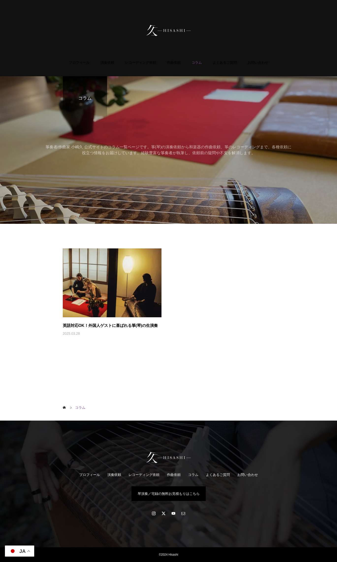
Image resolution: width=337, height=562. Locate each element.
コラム (197, 62)
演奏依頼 (107, 62)
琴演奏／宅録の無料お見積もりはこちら (169, 494)
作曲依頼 (174, 62)
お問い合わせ (258, 62)
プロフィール (79, 62)
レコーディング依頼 (140, 62)
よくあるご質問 (225, 62)
